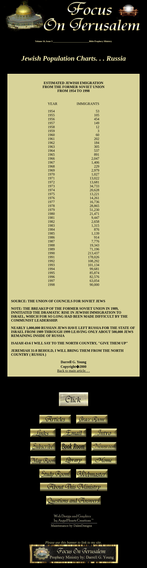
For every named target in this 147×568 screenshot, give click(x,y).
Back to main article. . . (73, 371)
